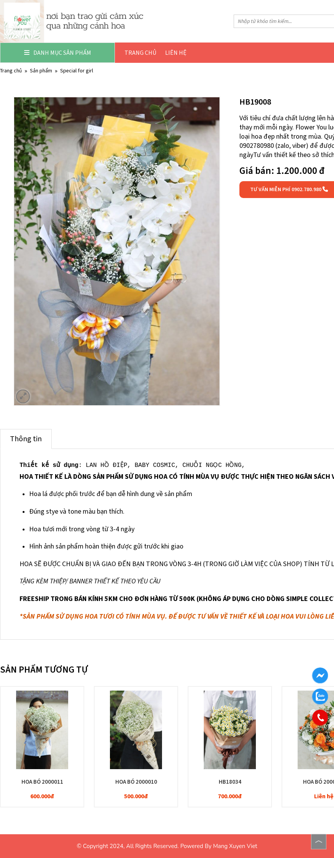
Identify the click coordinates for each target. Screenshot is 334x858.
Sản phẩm (41, 70)
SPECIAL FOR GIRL (76, 70)
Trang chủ (140, 53)
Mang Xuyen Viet (235, 846)
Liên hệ (176, 53)
